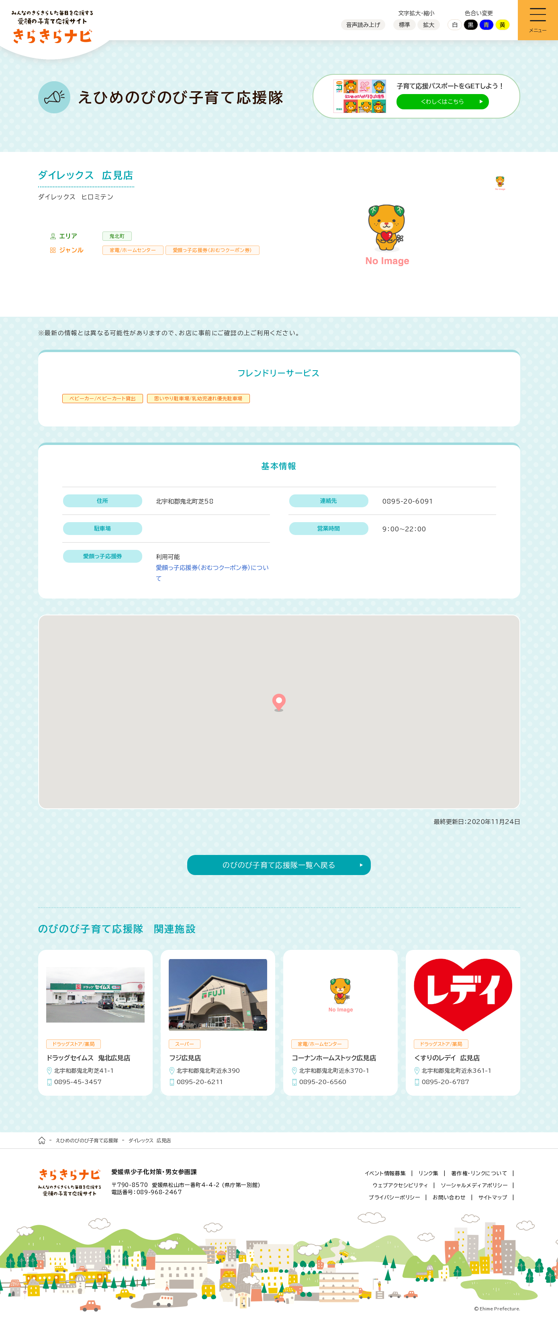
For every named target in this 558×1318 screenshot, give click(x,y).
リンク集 (429, 1173)
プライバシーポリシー (394, 1197)
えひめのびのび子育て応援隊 (87, 1140)
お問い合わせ (449, 1197)
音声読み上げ (363, 25)
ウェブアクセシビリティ (400, 1185)
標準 (404, 25)
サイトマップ (493, 1197)
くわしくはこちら (442, 102)
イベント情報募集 (385, 1173)
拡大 (428, 25)
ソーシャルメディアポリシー (474, 1185)
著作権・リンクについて (479, 1173)
